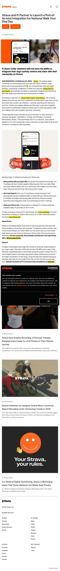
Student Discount (7, 527)
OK (48, 301)
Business (33, 533)
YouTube (4, 556)
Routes (4, 530)
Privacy (33, 539)
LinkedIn (4, 559)
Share (5, 26)
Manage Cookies (53, 568)
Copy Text (15, 26)
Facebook (5, 547)
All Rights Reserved (7, 513)
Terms (32, 536)
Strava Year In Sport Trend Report (33, 98)
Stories (33, 527)
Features (4, 521)
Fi (27, 86)
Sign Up (33, 547)
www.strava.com (14, 217)
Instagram (5, 550)
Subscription (5, 524)
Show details (49, 295)
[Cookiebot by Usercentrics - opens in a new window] (49, 268)
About (32, 521)
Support (33, 530)
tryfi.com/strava (43, 212)
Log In (33, 550)
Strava (36, 81)
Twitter (4, 553)
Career (33, 524)
